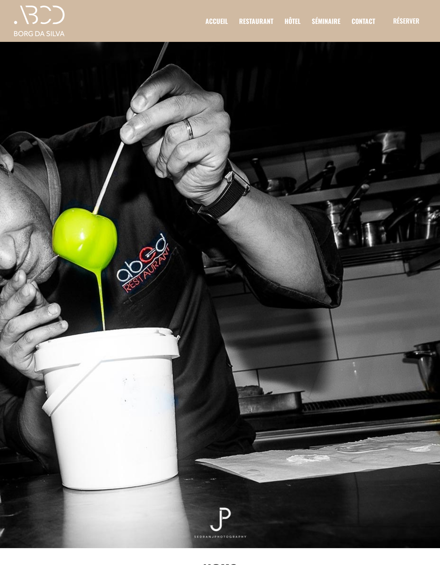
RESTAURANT (256, 21)
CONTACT (363, 21)
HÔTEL (293, 21)
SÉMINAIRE (326, 21)
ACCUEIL (216, 21)
